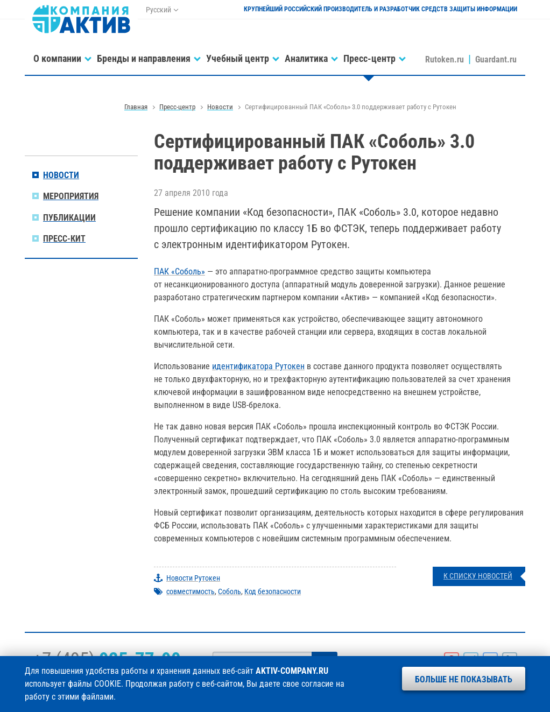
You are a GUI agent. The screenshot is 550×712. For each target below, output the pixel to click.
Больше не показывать (463, 679)
